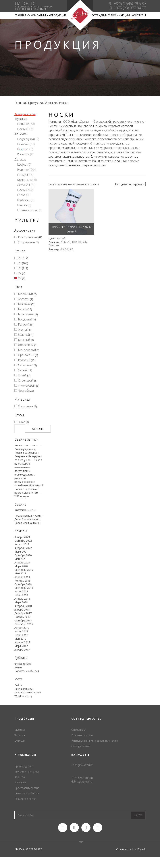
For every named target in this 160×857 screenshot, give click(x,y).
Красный (24, 340)
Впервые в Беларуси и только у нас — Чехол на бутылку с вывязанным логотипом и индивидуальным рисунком (28, 467)
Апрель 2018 (22, 598)
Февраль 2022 (23, 548)
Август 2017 (21, 627)
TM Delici (80, 15)
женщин (95, 130)
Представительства (26, 788)
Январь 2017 (22, 649)
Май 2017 (20, 638)
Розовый (24, 360)
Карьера (19, 777)
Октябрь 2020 (23, 555)
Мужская (20, 729)
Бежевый (24, 304)
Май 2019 (20, 573)
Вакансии (20, 782)
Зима (21, 422)
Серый (22, 370)
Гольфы (22, 175)
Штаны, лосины (27, 210)
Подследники (26, 139)
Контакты (139, 15)
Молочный (25, 294)
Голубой (24, 324)
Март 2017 (21, 646)
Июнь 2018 (21, 595)
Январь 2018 (22, 609)
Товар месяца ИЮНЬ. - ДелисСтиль (28, 517)
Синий (22, 375)
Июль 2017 (21, 631)
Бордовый (25, 319)
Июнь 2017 (21, 635)
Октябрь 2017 (23, 620)
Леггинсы (23, 185)
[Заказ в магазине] (130, 184)
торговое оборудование (125, 135)
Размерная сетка (25, 114)
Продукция (58, 15)
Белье (21, 195)
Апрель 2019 (22, 577)
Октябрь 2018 (23, 584)
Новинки (23, 124)
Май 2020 (20, 559)
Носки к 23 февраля (26, 452)
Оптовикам (97, 143)
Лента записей (23, 689)
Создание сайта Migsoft (131, 849)
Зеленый (24, 335)
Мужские (20, 119)
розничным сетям (90, 148)
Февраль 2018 (23, 606)
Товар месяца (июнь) (27, 523)
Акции (125, 15)
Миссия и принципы (26, 771)
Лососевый (26, 345)
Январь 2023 (22, 537)
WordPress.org (23, 696)
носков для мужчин (76, 130)
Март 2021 (21, 551)
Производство (23, 766)
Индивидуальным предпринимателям (94, 740)
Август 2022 (21, 544)
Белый (22, 309)
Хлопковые (25, 406)
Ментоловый (27, 350)
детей (108, 130)
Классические (27, 237)
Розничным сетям (82, 735)
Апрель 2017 (22, 642)
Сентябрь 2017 (23, 624)
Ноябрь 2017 (22, 617)
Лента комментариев (27, 692)
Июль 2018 (21, 591)
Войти (18, 685)
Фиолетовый (26, 386)
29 (19, 278)
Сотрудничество (105, 15)
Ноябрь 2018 (22, 580)
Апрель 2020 (22, 562)
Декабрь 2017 (23, 613)
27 (19, 273)
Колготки (23, 154)
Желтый (23, 330)
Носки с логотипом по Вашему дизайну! (28, 447)
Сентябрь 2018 (23, 587)
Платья (22, 205)
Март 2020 (21, 566)
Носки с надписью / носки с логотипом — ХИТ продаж (27, 492)
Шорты (22, 164)
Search (37, 429)
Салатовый (25, 365)
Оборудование (80, 746)
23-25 (22, 258)
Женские (51, 103)
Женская (19, 735)
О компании (38, 15)
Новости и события (26, 671)
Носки (21, 129)
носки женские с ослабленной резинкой (28, 483)
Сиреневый (25, 380)
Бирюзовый (26, 314)
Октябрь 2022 (23, 540)
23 (19, 263)
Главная (20, 15)
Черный (23, 391)
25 (19, 268)
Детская (19, 740)
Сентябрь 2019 (23, 569)
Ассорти (23, 299)
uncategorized (22, 663)
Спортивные (26, 242)
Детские (20, 159)
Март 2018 (21, 602)
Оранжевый (26, 355)
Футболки (23, 200)
